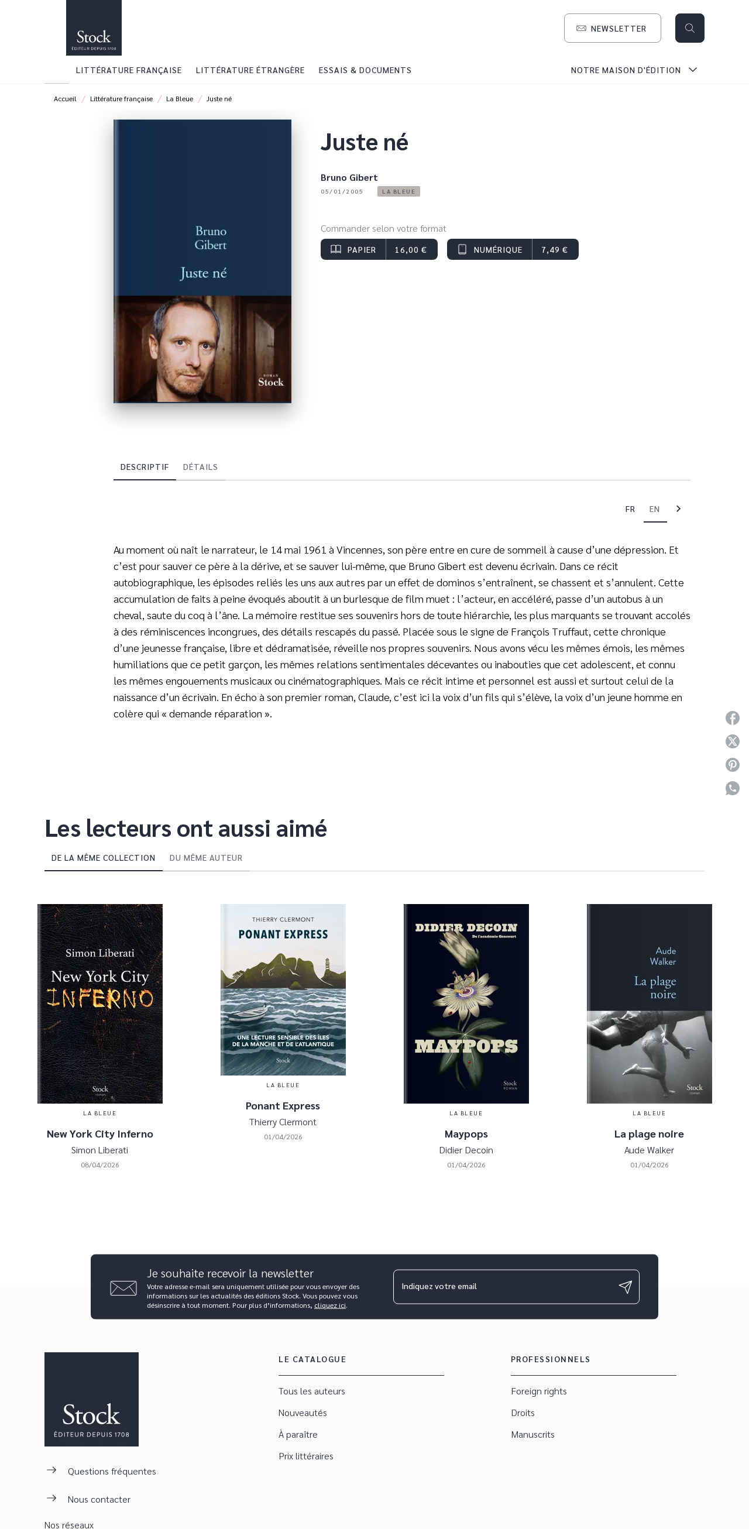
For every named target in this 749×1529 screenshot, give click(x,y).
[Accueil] (93, 28)
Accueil (65, 98)
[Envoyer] (625, 1287)
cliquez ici (330, 1305)
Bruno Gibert (349, 177)
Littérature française (121, 98)
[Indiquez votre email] (501, 1287)
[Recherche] (690, 28)
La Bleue (179, 98)
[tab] (56, 70)
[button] (612, 28)
